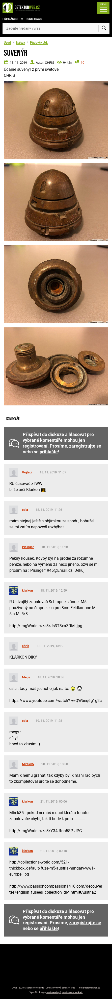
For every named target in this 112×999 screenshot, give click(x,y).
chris (25, 646)
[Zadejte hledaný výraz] (56, 28)
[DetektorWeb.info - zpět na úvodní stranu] (22, 8)
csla (25, 510)
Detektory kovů (53, 987)
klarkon (27, 590)
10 (82, 62)
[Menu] (103, 8)
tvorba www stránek (72, 992)
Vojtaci (27, 472)
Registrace (34, 19)
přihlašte (49, 451)
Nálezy (20, 42)
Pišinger (28, 547)
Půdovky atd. (39, 42)
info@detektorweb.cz (89, 987)
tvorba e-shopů (53, 992)
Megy (26, 677)
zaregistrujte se (85, 446)
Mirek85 (28, 764)
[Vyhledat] (103, 28)
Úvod (7, 42)
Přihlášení (10, 19)
